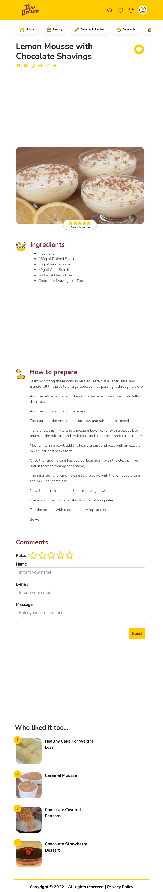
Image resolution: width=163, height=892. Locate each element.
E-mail (22, 584)
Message (24, 605)
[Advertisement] (80, 105)
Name (21, 564)
